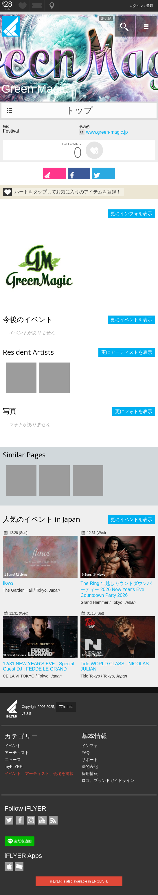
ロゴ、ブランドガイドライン (108, 780)
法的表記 (90, 766)
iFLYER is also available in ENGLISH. (79, 881)
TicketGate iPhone (19, 866)
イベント (13, 745)
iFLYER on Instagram (31, 820)
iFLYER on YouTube (42, 820)
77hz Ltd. (66, 707)
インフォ (90, 745)
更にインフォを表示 (131, 213)
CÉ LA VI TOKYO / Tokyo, (32, 676)
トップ (79, 110)
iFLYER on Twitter (9, 820)
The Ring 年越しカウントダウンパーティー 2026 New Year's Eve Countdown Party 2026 (115, 589)
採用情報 (90, 773)
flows (8, 583)
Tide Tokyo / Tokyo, (103, 676)
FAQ (86, 752)
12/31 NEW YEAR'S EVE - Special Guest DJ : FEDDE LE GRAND (38, 666)
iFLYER (12, 709)
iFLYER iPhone (9, 866)
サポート (90, 759)
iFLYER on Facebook (20, 820)
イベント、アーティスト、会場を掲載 (39, 773)
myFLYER (14, 766)
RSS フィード (53, 820)
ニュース (13, 759)
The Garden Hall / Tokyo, (31, 590)
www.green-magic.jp (107, 132)
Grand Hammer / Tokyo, (107, 602)
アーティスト (17, 752)
